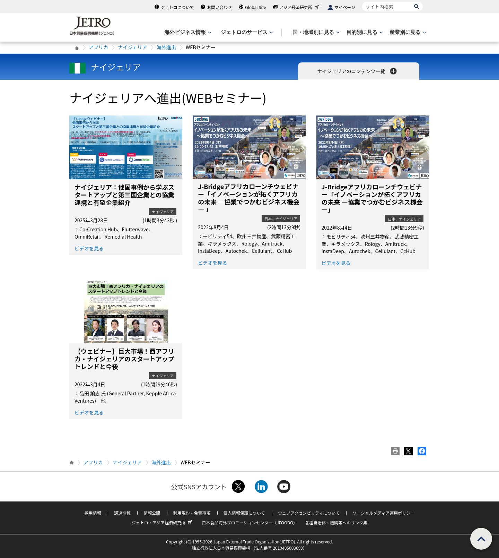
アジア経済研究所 (300, 7)
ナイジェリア (132, 47)
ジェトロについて (177, 7)
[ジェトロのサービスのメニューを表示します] (246, 32)
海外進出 (166, 47)
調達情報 (122, 513)
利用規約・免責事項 (192, 513)
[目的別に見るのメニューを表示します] (364, 32)
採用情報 (93, 513)
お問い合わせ (219, 7)
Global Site (255, 7)
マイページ (344, 7)
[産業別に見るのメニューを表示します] (407, 32)
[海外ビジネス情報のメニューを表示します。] (187, 32)
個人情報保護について (244, 513)
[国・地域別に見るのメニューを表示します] (315, 32)
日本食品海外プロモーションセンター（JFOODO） (249, 522)
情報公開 (151, 513)
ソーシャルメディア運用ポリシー (383, 513)
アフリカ (98, 47)
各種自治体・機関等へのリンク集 (336, 522)
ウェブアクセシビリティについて (309, 513)
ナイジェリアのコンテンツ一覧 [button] (357, 71)
